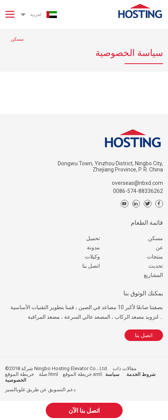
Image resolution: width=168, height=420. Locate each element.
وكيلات (92, 257)
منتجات (155, 257)
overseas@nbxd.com (137, 183)
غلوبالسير (15, 389)
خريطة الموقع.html (31, 374)
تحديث (155, 266)
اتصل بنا (91, 266)
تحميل (93, 238)
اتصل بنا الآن (84, 410)
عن (159, 247)
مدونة (93, 247)
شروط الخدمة (141, 374)
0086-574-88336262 (138, 191)
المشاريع (153, 275)
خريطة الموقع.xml (82, 374)
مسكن (155, 238)
